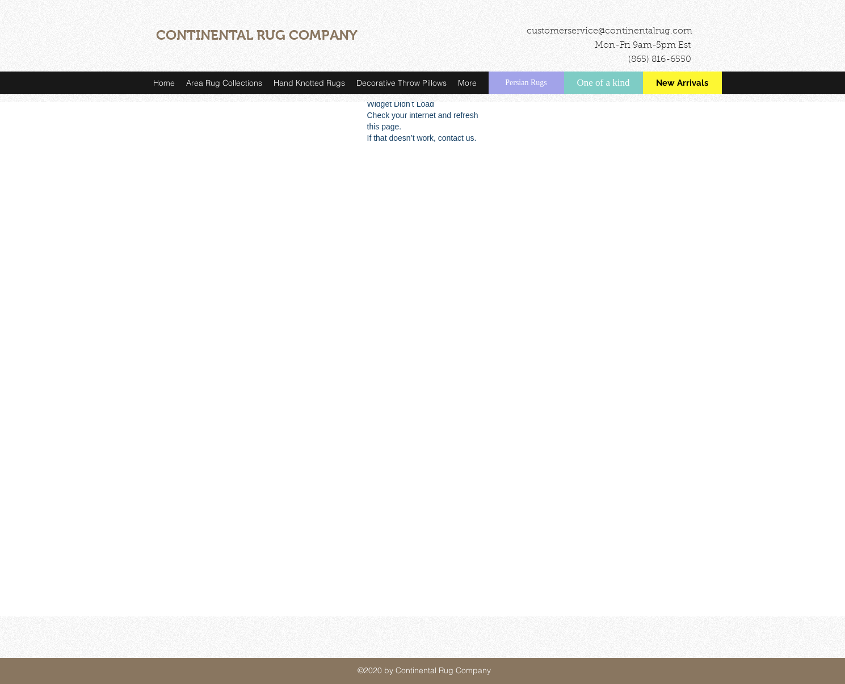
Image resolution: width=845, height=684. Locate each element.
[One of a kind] (603, 83)
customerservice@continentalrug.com (609, 31)
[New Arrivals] (682, 83)
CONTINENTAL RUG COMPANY (257, 35)
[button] (224, 82)
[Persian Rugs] (526, 83)
